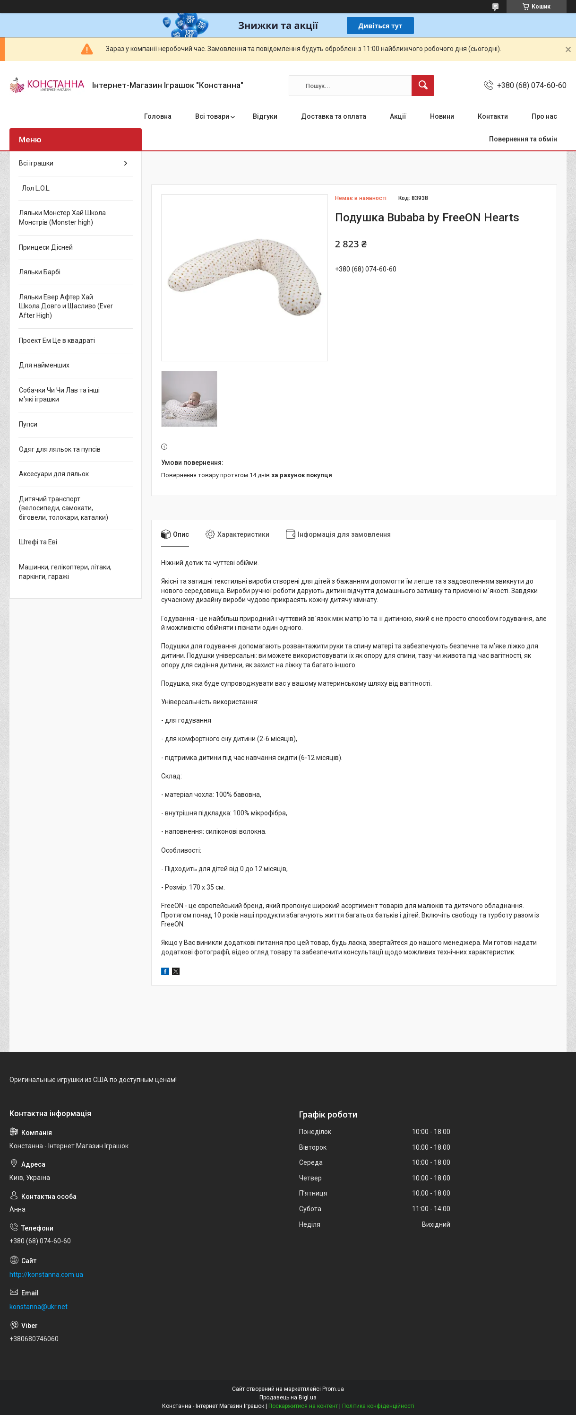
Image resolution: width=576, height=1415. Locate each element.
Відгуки (265, 116)
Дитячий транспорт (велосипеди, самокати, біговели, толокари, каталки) (63, 508)
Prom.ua (333, 1389)
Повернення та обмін (523, 139)
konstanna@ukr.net (38, 1306)
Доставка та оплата (333, 116)
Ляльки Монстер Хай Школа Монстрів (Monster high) (62, 217)
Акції (398, 116)
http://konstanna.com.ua (46, 1274)
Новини (442, 116)
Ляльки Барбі (39, 272)
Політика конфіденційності (378, 1406)
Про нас (544, 116)
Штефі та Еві (38, 542)
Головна (158, 116)
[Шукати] (423, 85)
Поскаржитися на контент (303, 1406)
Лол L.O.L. (35, 188)
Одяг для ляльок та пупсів (60, 449)
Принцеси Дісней (46, 247)
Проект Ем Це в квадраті (57, 340)
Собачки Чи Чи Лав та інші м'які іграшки (59, 394)
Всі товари (212, 116)
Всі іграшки (36, 163)
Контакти (493, 116)
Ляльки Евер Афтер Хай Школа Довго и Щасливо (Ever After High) (66, 306)
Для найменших (44, 365)
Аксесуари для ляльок (54, 474)
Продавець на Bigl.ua (288, 1397)
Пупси (28, 424)
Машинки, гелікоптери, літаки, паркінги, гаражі (65, 571)
